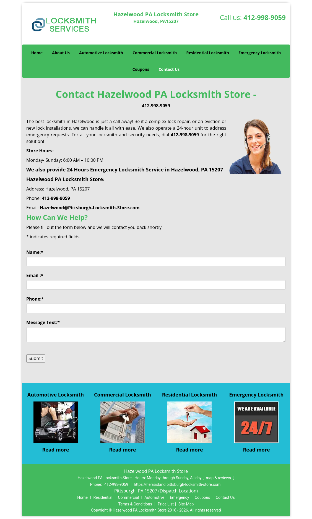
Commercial (128, 497)
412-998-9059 (264, 17)
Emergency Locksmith (259, 52)
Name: (34, 252)
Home (37, 52)
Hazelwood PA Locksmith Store (64, 179)
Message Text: (43, 322)
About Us (61, 52)
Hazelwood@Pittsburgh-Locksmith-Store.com (89, 208)
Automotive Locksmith (101, 52)
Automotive (154, 497)
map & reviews (219, 478)
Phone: (35, 299)
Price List (166, 504)
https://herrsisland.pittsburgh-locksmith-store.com (177, 484)
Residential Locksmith (207, 52)
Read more (55, 449)
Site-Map (186, 504)
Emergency (179, 497)
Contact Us (169, 69)
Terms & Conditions (135, 504)
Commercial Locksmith (154, 52)
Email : (34, 275)
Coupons (140, 69)
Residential (102, 497)
